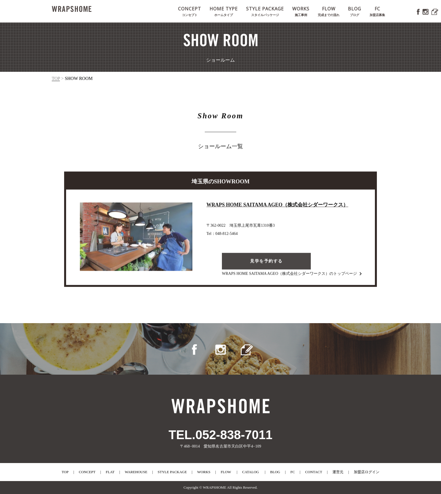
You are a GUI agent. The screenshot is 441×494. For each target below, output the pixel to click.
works (203, 472)
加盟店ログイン (366, 472)
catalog (250, 472)
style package (172, 472)
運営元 (337, 472)
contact (313, 472)
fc (293, 472)
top (56, 78)
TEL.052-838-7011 (220, 435)
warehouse (136, 472)
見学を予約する (266, 262)
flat (110, 472)
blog (275, 472)
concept (87, 472)
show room (79, 78)
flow (226, 472)
